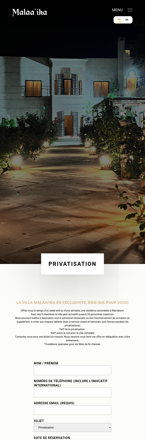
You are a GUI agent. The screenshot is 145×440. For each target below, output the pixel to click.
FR (119, 19)
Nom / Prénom (46, 363)
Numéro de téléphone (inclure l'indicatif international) (70, 383)
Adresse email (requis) (54, 403)
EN (126, 20)
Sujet (39, 421)
